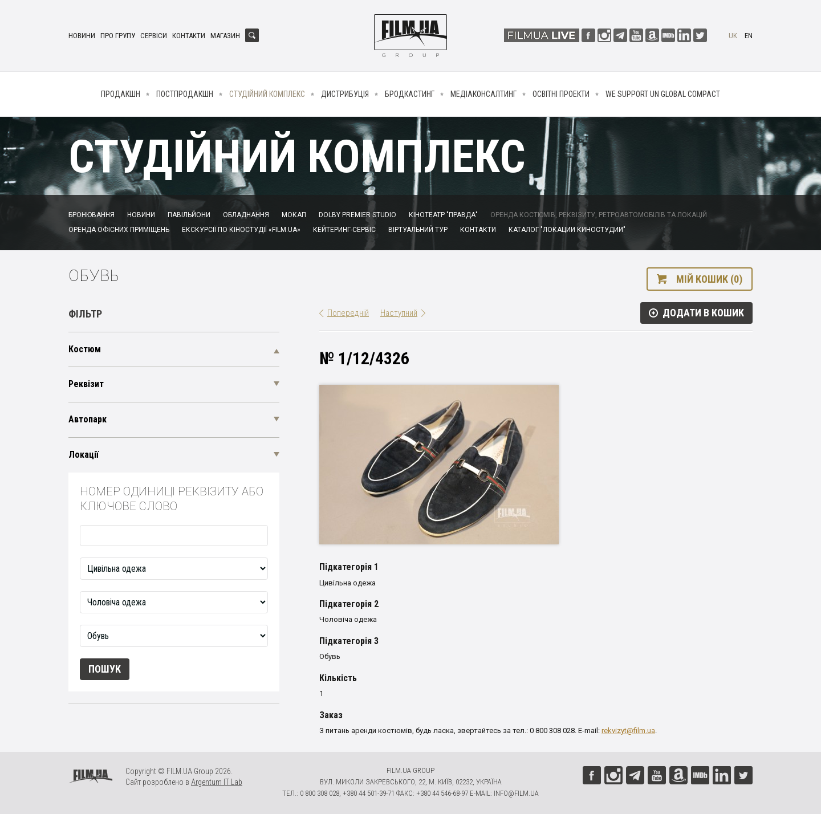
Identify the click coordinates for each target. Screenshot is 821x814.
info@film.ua (516, 793)
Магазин (225, 35)
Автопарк (87, 419)
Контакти (188, 35)
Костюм (84, 349)
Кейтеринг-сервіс (344, 230)
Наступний (398, 313)
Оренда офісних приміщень (118, 230)
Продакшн (120, 94)
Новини (81, 35)
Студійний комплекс (267, 94)
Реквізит (86, 383)
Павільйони (189, 215)
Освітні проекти (561, 94)
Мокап (294, 215)
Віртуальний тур (418, 230)
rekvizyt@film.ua (628, 730)
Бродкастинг (409, 94)
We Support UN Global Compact (662, 94)
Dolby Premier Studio (357, 215)
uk (733, 35)
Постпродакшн (184, 94)
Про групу (117, 35)
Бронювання (91, 215)
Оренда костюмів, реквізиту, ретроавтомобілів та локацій (598, 215)
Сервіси (153, 35)
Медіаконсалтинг (483, 94)
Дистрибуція (345, 94)
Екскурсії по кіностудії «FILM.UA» (241, 230)
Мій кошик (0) (709, 279)
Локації (83, 454)
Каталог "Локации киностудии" (567, 230)
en (749, 35)
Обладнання (246, 215)
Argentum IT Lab (216, 782)
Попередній (348, 313)
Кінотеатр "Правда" (443, 215)
